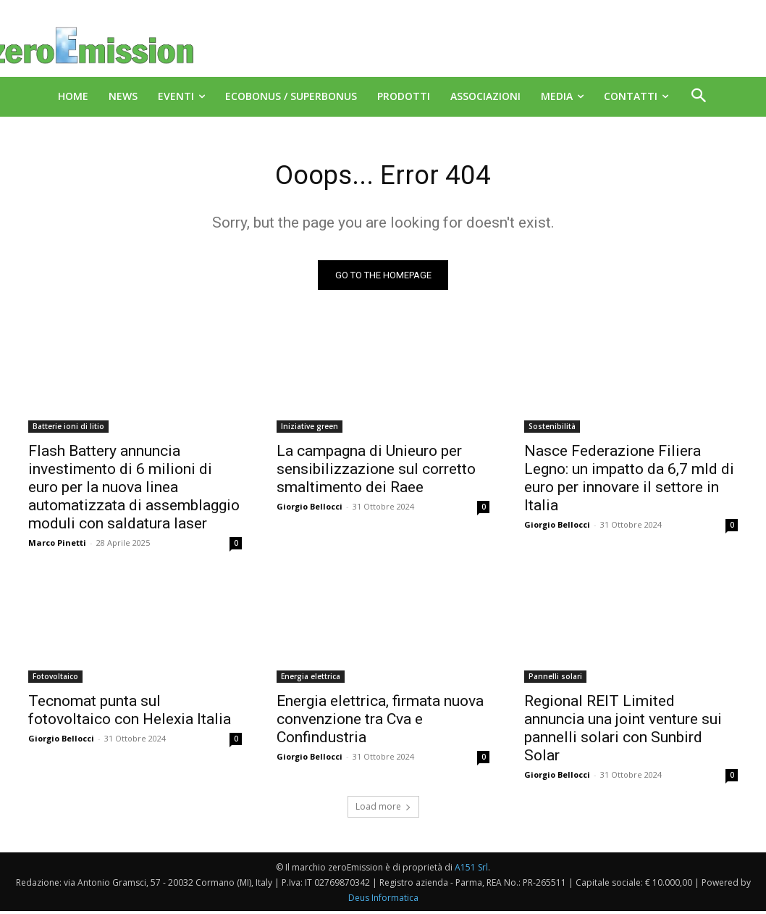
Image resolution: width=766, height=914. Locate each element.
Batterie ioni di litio (68, 430)
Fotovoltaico (55, 679)
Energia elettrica (310, 679)
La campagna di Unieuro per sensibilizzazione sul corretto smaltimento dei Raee (376, 472)
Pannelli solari (555, 679)
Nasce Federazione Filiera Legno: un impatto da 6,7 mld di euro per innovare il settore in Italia (629, 482)
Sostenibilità (552, 430)
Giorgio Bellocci (309, 509)
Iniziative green (309, 430)
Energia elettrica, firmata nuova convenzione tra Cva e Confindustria (380, 722)
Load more (383, 809)
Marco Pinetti (57, 546)
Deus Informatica (383, 900)
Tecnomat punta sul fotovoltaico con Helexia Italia (129, 713)
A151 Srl (471, 870)
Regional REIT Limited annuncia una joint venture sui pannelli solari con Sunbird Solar (623, 731)
